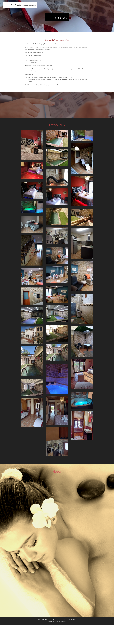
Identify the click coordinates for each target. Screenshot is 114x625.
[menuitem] (96, 5)
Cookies (63, 621)
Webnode (57, 621)
